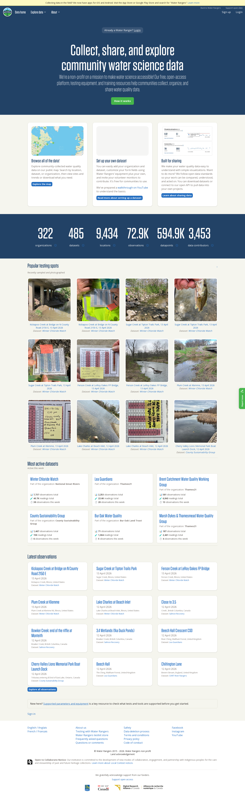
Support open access (122, 779)
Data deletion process (136, 731)
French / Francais (37, 731)
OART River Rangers (178, 675)
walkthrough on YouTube (133, 187)
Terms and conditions (136, 735)
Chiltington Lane (171, 664)
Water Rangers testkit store (92, 735)
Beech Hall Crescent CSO (176, 630)
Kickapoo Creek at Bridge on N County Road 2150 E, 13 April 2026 (49, 326)
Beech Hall (103, 664)
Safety (127, 727)
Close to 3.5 (168, 602)
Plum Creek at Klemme (45, 602)
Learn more (194, 2)
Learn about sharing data (177, 195)
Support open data (234, 8)
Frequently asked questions (92, 739)
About (55, 12)
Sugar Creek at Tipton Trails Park (116, 568)
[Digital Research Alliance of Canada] (138, 788)
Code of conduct (133, 742)
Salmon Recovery (176, 613)
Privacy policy (131, 739)
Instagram (178, 731)
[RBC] (87, 788)
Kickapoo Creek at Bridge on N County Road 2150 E (54, 571)
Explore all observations (42, 689)
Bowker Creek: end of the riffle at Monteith (51, 633)
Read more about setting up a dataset (119, 197)
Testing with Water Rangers (92, 731)
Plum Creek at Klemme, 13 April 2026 (196, 385)
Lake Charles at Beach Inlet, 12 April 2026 (98, 446)
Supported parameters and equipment (65, 703)
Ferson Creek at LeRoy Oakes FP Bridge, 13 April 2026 (98, 387)
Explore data (38, 12)
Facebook (177, 727)
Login (239, 12)
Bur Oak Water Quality (108, 515)
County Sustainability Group (200, 452)
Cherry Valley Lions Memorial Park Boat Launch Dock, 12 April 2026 (196, 448)
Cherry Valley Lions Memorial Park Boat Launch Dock (55, 666)
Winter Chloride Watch (54, 330)
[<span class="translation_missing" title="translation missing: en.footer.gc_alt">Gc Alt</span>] (103, 788)
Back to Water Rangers (211, 8)
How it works (122, 101)
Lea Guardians (103, 479)
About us (81, 727)
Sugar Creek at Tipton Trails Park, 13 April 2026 (147, 326)
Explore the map (42, 184)
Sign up (226, 12)
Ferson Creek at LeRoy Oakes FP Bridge (185, 568)
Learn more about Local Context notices (112, 762)
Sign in (31, 714)
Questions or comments (90, 742)
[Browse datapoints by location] (169, 233)
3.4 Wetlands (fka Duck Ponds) (115, 630)
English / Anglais (37, 727)
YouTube (177, 735)
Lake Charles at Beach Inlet (113, 602)
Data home (20, 12)
